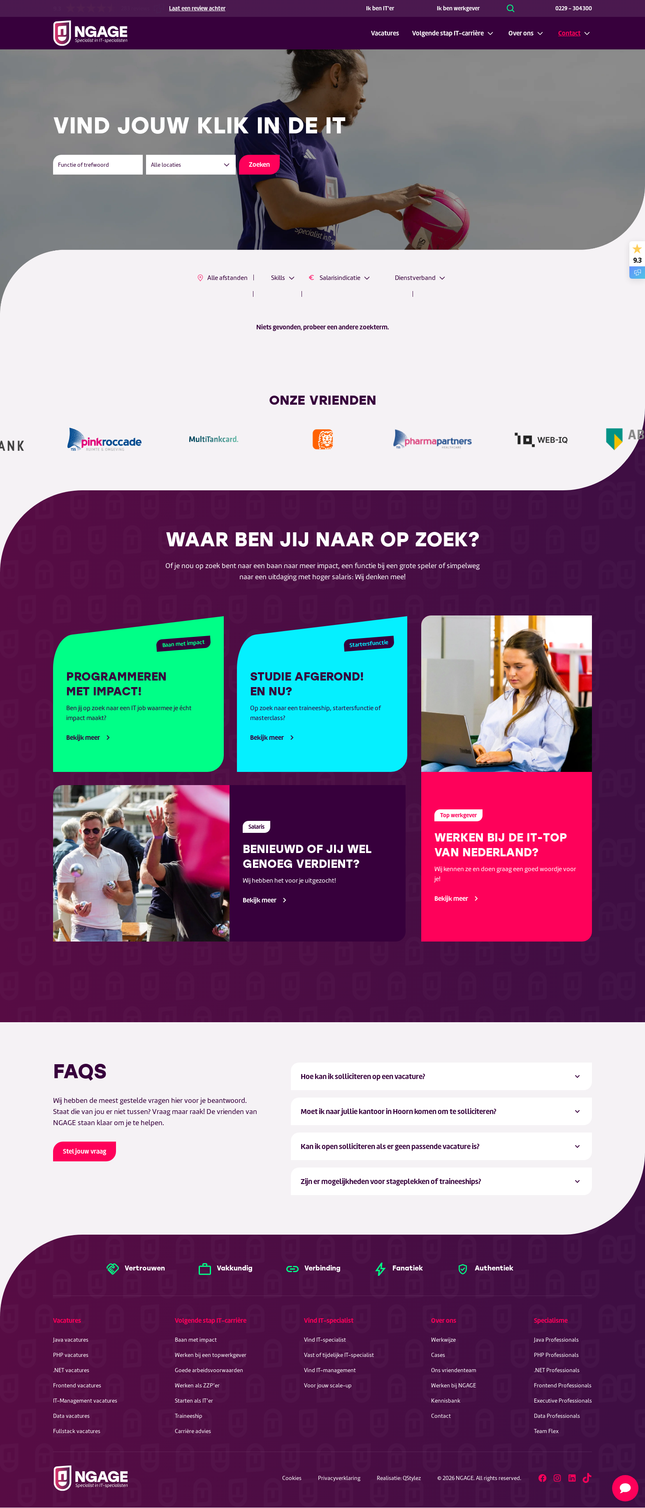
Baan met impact (196, 1339)
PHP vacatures (70, 1355)
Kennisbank (445, 1400)
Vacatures (385, 33)
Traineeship (188, 1415)
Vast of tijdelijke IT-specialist (339, 1355)
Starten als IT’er (194, 1400)
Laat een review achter (197, 8)
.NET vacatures (71, 1370)
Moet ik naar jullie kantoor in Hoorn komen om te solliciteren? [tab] (399, 1111)
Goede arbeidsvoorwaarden (209, 1370)
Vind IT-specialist (328, 1320)
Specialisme (551, 1320)
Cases (438, 1355)
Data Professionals (557, 1415)
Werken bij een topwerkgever (210, 1355)
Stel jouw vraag (84, 1151)
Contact (569, 33)
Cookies (292, 1478)
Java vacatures (70, 1339)
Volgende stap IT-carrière (448, 33)
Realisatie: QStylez (399, 1478)
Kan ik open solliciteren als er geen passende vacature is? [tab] (390, 1146)
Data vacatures (71, 1415)
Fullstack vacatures (76, 1431)
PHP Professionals (556, 1355)
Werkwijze (443, 1339)
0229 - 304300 (573, 8)
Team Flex (546, 1431)
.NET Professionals (557, 1370)
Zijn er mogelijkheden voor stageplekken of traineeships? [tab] (391, 1181)
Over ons (521, 33)
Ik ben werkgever (458, 8)
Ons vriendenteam (453, 1370)
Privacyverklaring (339, 1478)
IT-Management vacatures (85, 1400)
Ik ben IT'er (380, 8)
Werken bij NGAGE (453, 1385)
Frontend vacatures (77, 1385)
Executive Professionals (563, 1400)
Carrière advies (193, 1431)
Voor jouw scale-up (328, 1385)
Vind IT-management (330, 1370)
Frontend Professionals (563, 1385)
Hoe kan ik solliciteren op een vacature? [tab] (363, 1076)
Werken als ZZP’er (197, 1385)
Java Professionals (556, 1339)
